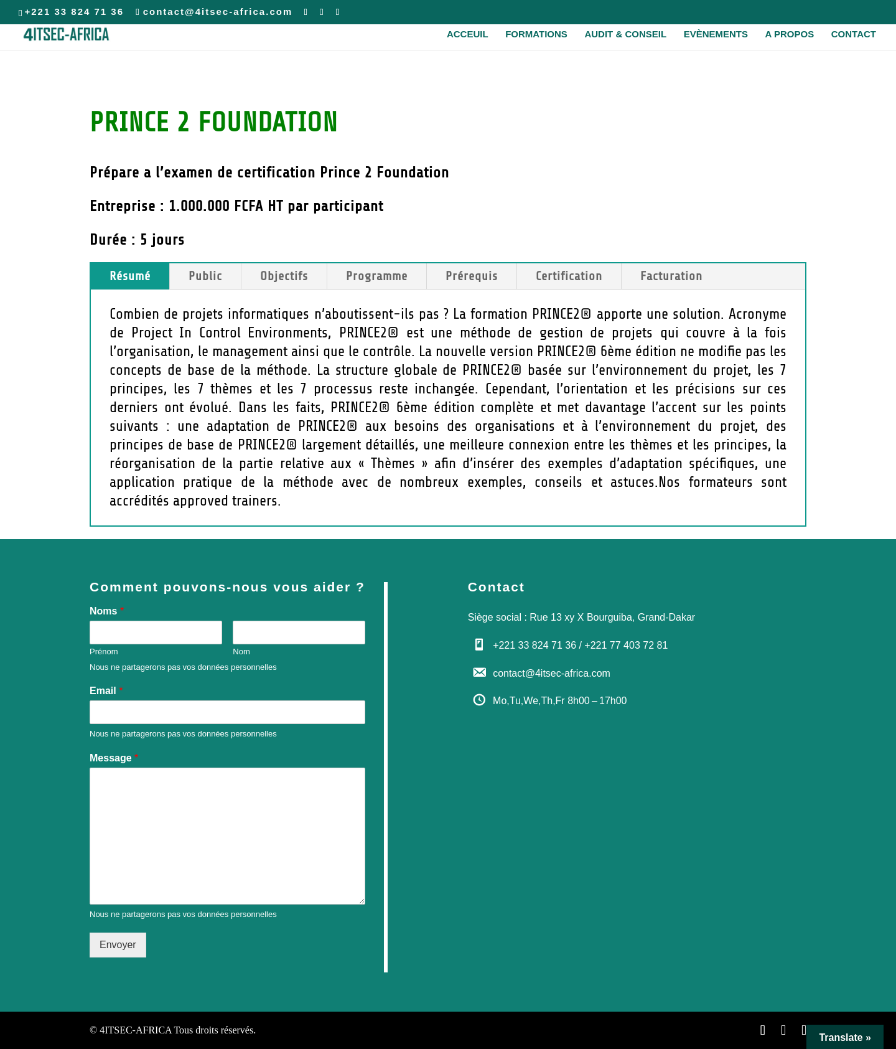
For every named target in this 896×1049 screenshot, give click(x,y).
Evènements (716, 34)
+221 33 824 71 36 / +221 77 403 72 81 (580, 645)
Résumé (130, 276)
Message (114, 758)
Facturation (671, 276)
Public (205, 276)
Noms (107, 611)
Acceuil (467, 34)
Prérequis (472, 276)
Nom (241, 651)
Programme (377, 276)
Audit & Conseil (625, 34)
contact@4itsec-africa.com (551, 673)
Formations (536, 34)
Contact (853, 34)
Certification (569, 276)
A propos (789, 34)
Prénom (104, 651)
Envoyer (118, 944)
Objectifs (284, 276)
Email (106, 690)
